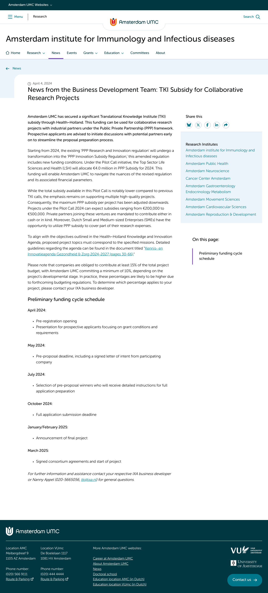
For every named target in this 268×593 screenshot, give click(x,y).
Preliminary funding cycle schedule (220, 256)
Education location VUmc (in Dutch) (119, 584)
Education (112, 53)
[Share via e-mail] (226, 125)
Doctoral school (105, 574)
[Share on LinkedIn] (216, 125)
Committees (139, 53)
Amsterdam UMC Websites (28, 5)
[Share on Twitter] (198, 125)
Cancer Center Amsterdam (208, 179)
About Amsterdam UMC (110, 564)
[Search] (252, 17)
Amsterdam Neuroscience (207, 171)
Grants (88, 53)
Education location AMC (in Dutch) (118, 579)
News (56, 53)
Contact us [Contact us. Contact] (242, 580)
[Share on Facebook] (207, 125)
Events (72, 53)
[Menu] (14, 17)
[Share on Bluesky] (189, 125)
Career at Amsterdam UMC (113, 558)
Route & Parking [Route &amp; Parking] (18, 579)
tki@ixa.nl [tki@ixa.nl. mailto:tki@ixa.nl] (88, 480)
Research (34, 53)
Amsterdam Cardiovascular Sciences (216, 207)
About (160, 53)
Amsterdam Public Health (207, 164)
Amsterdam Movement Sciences (213, 200)
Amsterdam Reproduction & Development (221, 215)
